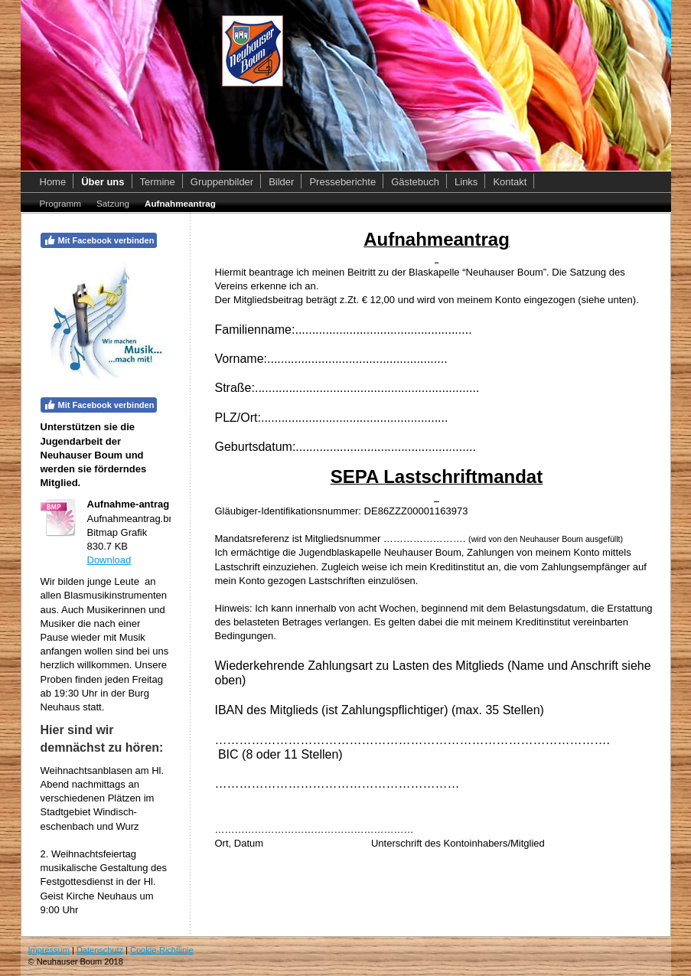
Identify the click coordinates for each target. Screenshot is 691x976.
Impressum (49, 950)
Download (109, 560)
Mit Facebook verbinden (99, 240)
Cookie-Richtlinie (162, 950)
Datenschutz (100, 950)
